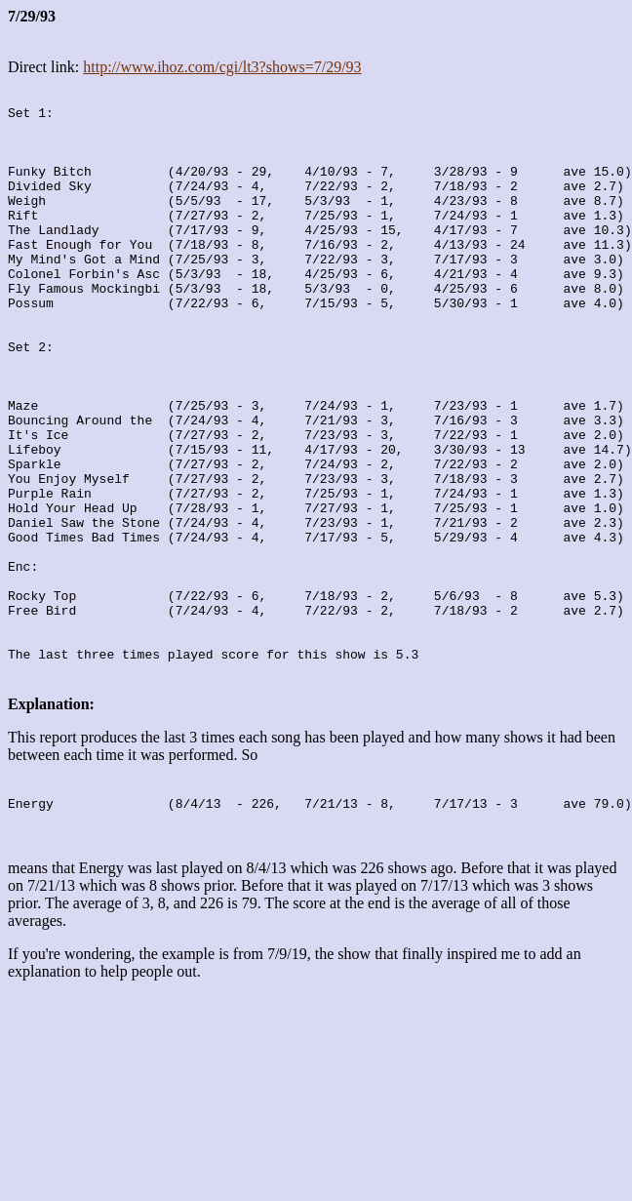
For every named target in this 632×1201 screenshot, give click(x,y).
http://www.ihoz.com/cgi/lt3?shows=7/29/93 (222, 67)
